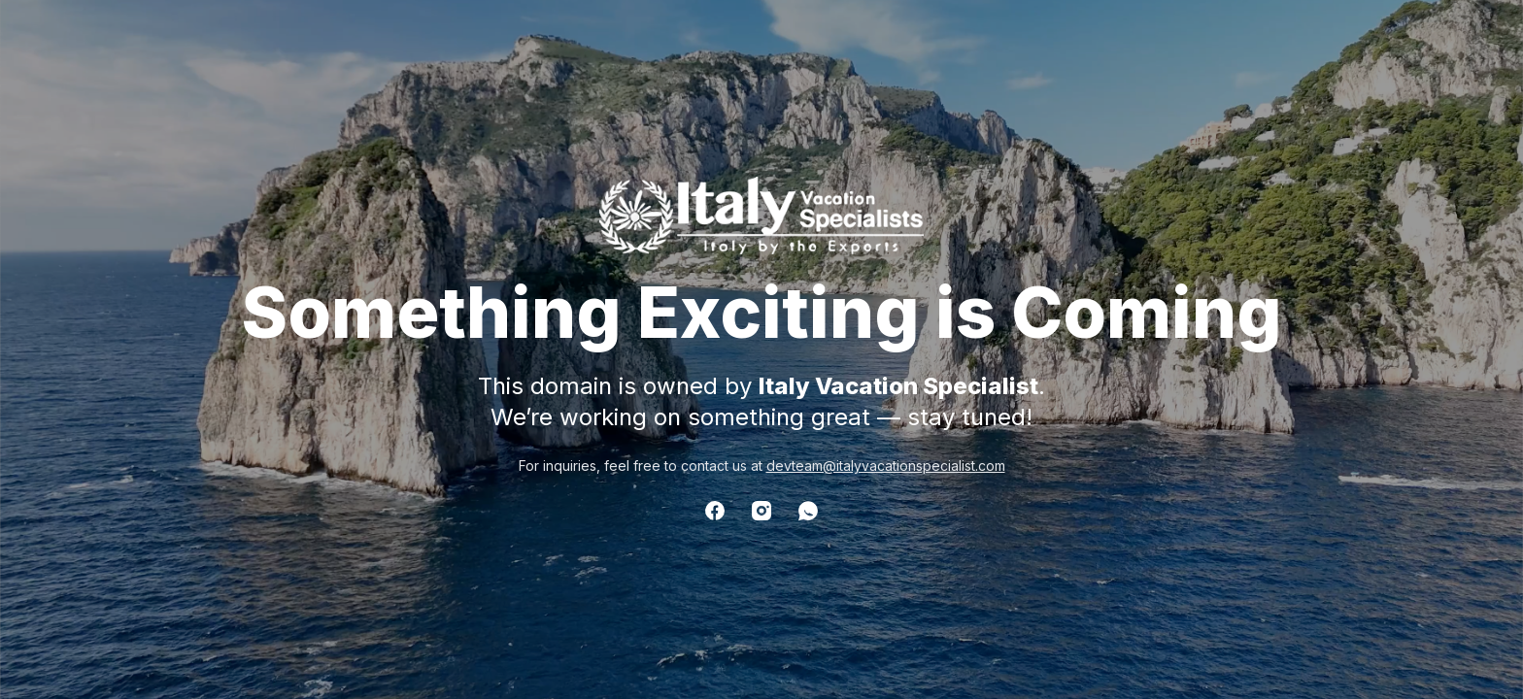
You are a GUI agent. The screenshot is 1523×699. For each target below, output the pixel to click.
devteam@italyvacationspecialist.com (885, 465)
